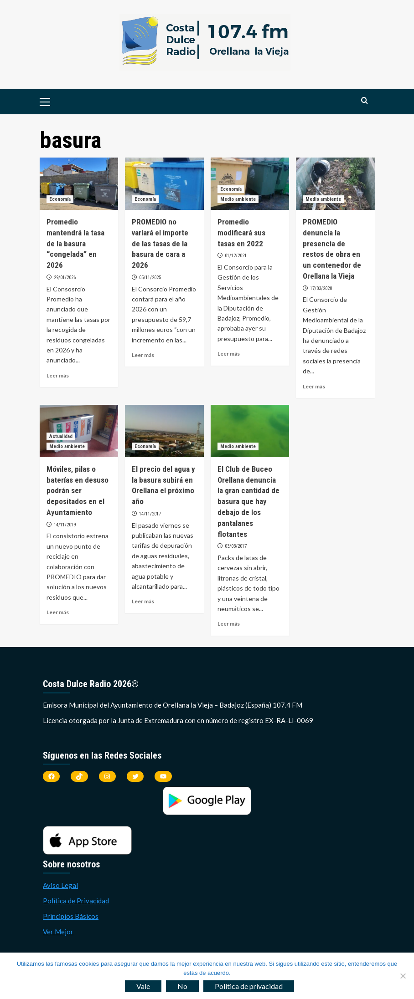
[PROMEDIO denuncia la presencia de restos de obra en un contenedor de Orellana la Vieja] (335, 184)
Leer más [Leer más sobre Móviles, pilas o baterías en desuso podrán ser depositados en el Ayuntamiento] (58, 612)
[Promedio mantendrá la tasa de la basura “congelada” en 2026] (79, 184)
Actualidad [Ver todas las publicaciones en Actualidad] (60, 436)
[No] (402, 975)
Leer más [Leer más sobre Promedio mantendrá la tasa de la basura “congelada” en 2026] (58, 375)
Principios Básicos (70, 916)
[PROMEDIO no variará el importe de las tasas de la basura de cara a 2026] (164, 184)
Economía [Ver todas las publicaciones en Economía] (60, 199)
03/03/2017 (236, 546)
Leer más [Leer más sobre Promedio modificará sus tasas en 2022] (228, 353)
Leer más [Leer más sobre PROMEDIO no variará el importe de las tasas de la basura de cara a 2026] (143, 355)
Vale (143, 986)
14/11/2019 (65, 525)
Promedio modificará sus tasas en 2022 (241, 232)
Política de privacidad (249, 986)
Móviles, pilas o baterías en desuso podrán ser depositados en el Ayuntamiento (78, 490)
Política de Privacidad (76, 901)
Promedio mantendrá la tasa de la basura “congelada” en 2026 (75, 243)
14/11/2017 (150, 514)
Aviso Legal (60, 885)
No (182, 986)
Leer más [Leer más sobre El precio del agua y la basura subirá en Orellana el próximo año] (143, 601)
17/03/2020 (321, 288)
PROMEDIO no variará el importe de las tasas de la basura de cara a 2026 (160, 243)
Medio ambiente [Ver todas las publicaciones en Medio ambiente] (238, 199)
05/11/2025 (150, 277)
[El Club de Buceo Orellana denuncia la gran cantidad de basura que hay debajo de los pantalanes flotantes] (250, 431)
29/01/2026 (65, 277)
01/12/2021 (236, 256)
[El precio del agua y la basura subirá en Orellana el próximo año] (164, 431)
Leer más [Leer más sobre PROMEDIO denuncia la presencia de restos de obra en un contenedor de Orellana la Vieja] (314, 386)
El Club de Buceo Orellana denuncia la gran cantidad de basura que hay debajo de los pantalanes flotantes (248, 501)
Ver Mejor (58, 932)
